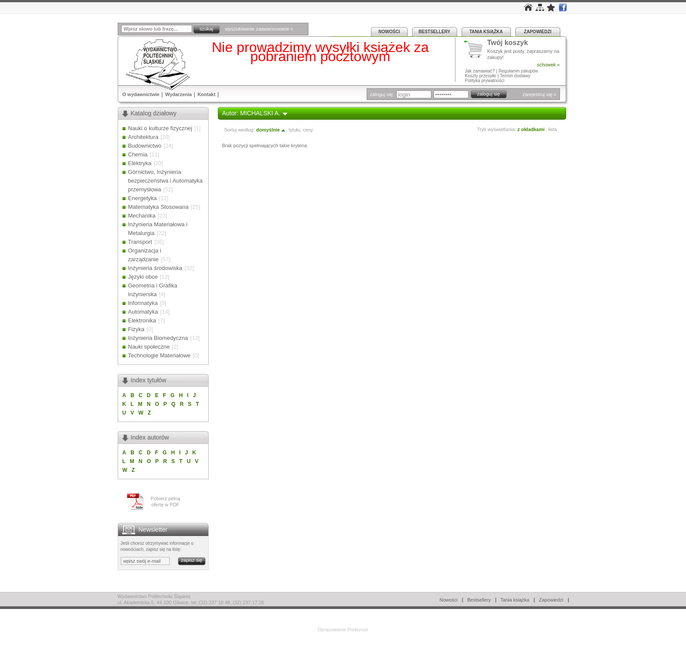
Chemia (138, 154)
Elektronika (142, 320)
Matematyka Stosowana (158, 207)
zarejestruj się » (539, 94)
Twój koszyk (507, 43)
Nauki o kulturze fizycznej (160, 128)
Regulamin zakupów (518, 71)
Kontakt (206, 94)
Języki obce (143, 276)
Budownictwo (145, 145)
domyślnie (271, 129)
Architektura (143, 137)
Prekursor (357, 629)
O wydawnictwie (141, 94)
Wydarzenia (178, 94)
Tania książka (486, 31)
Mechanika (142, 215)
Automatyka (143, 311)
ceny (308, 129)
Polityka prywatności (485, 80)
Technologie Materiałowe (159, 355)
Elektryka (139, 163)
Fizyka (136, 329)
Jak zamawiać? (480, 71)
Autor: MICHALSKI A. (251, 113)
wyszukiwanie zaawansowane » (259, 28)
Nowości (389, 31)
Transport (140, 242)
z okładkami (530, 129)
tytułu (294, 129)
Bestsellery (434, 31)
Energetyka (142, 198)
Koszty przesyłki (481, 75)
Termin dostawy (515, 75)
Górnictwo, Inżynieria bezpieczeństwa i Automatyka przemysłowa (165, 181)
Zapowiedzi (538, 31)
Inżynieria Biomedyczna (158, 338)
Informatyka (143, 303)
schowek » (548, 64)
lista (552, 129)
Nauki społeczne (149, 346)
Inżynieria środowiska (155, 268)
